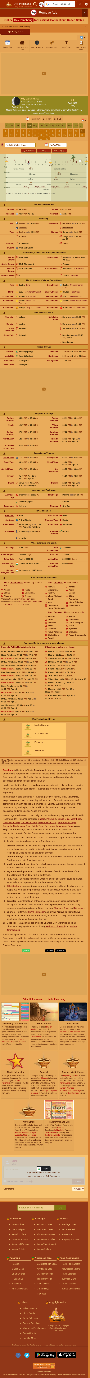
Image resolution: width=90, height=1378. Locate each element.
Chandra (58, 908)
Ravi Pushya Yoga (47, 822)
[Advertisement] (45, 73)
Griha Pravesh (68, 1229)
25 (64, 135)
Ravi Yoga (50, 826)
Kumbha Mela (29, 1338)
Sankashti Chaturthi (55, 926)
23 (53, 135)
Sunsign (10, 324)
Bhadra (58, 110)
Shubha (22, 236)
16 (11, 135)
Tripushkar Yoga (29, 822)
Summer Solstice (20, 1239)
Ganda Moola (18, 1269)
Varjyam (10, 476)
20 (35, 135)
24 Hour (47, 119)
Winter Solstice (19, 1249)
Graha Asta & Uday (46, 1239)
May (35, 125)
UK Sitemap (20, 1374)
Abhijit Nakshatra (20, 1289)
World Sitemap (44, 1371)
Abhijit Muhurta (14, 886)
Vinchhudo (76, 819)
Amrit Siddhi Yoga (34, 826)
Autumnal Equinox (20, 1244)
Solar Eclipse (18, 1224)
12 (70, 131)
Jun (41, 125)
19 (29, 135)
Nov (70, 125)
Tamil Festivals (69, 1284)
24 (59, 135)
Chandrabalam (16, 582)
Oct (64, 125)
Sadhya (22, 232)
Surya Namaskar (36, 912)
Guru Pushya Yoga (67, 822)
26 (70, 135)
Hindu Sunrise (29, 1313)
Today (43, 150)
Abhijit (11, 425)
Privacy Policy (58, 1330)
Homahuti (9, 515)
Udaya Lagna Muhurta (55, 647)
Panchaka (51, 819)
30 (47, 139)
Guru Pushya (43, 1289)
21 (41, 135)
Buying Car (67, 1234)
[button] (59, 4)
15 (5, 135)
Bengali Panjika (30, 1333)
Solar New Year (28, 110)
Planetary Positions (46, 1234)
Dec (76, 125)
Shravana (66, 223)
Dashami (23, 228)
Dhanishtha (67, 228)
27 (76, 135)
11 (64, 131)
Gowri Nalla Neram (71, 1269)
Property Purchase (70, 1239)
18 (23, 135)
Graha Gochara (44, 1249)
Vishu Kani (49, 110)
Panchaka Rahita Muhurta (13, 647)
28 (82, 135)
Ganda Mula (63, 819)
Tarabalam (58, 582)
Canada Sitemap (77, 1374)
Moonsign (9, 317)
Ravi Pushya (43, 1284)
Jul (46, 125)
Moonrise (9, 214)
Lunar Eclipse (18, 1229)
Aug (52, 125)
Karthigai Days (69, 1279)
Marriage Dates (69, 1224)
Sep (58, 125)
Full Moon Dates (44, 1224)
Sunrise (10, 209)
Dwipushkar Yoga (11, 822)
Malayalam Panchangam (34, 1328)
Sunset (54, 209)
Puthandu (40, 110)
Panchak (16, 1264)
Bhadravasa (8, 524)
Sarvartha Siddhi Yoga (72, 110)
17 (17, 135)
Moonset (54, 214)
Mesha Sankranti (13, 110)
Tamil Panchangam (71, 1264)
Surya (66, 908)
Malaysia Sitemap (34, 1374)
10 (59, 131)
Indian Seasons (30, 1308)
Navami (22, 223)
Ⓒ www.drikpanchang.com (58, 1328)
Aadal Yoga (38, 113)
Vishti (65, 243)
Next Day (59, 150)
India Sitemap (63, 1374)
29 (41, 139)
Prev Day (28, 150)
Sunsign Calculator (31, 1323)
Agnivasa (9, 520)
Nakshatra (53, 223)
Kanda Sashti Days (71, 1289)
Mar (23, 125)
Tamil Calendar (69, 1274)
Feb (17, 125)
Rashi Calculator (30, 1318)
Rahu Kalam (8, 458)
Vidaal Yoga (49, 113)
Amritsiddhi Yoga (44, 1269)
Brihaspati (79, 908)
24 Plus (57, 119)
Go (60, 1207)
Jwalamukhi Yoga (64, 826)
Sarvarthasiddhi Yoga (47, 1264)
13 (76, 131)
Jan (12, 125)
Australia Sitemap (49, 1374)
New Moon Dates (45, 1229)
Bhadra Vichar (18, 1274)
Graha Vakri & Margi (46, 1244)
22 (47, 135)
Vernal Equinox (19, 1234)
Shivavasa (9, 531)
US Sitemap (9, 1374)
